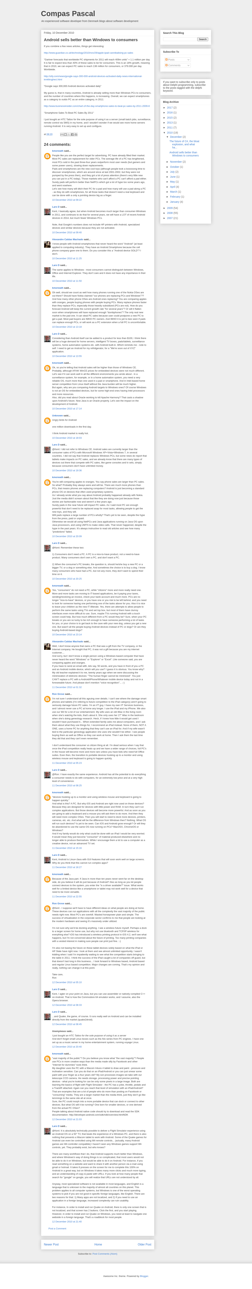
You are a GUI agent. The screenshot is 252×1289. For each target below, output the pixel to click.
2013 (170, 122)
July (172, 171)
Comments (173, 65)
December (176, 136)
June (173, 176)
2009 (170, 208)
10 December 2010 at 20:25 (67, 578)
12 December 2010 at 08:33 (67, 1005)
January (175, 201)
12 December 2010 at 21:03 (67, 1119)
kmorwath (57, 150)
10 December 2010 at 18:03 (67, 437)
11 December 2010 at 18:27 (67, 867)
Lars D (56, 206)
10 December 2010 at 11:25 (67, 258)
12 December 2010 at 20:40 (67, 1046)
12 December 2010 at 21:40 (67, 1221)
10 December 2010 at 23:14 (67, 634)
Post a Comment (57, 1228)
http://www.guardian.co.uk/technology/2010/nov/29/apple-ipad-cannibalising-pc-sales (88, 52)
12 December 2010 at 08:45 (67, 1024)
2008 (170, 212)
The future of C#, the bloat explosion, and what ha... (184, 144)
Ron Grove (58, 694)
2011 (170, 127)
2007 (170, 218)
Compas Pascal (68, 14)
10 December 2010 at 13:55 (67, 356)
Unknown (57, 415)
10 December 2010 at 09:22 (67, 199)
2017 (170, 107)
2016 (170, 112)
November (176, 161)
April (173, 186)
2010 (170, 132)
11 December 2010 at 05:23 (67, 763)
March (174, 191)
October (175, 166)
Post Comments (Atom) (105, 1253)
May (173, 181)
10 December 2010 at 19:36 (67, 470)
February (175, 196)
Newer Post (51, 1244)
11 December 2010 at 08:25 (67, 785)
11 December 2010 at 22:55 (67, 896)
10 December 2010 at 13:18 (67, 326)
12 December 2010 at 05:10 (67, 982)
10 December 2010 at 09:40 (67, 232)
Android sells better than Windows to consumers (184, 154)
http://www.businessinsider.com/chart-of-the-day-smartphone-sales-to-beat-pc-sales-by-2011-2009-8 (97, 106)
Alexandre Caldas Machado (67, 239)
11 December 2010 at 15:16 (67, 848)
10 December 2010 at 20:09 (67, 536)
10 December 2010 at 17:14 (67, 408)
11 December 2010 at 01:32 (67, 687)
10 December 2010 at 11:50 (67, 281)
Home (98, 1244)
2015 (170, 117)
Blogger (144, 1276)
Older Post (144, 1244)
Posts (170, 59)
